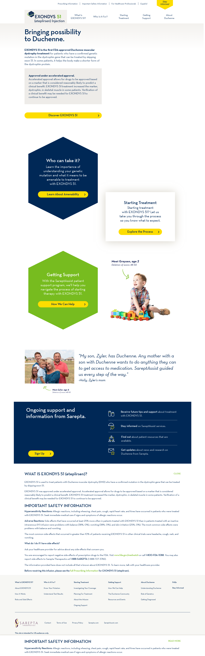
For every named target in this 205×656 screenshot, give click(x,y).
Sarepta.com (93, 622)
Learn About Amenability (63, 194)
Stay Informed (164, 3)
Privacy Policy (77, 622)
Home (41, 623)
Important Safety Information (94, 3)
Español (144, 3)
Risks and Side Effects (23, 599)
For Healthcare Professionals (123, 3)
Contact (48, 622)
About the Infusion (81, 599)
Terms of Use (62, 622)
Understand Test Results (53, 594)
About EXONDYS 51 (23, 588)
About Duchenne (169, 16)
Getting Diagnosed (148, 599)
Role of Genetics (147, 594)
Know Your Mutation (52, 588)
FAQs (174, 582)
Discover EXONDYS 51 (63, 115)
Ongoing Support (80, 605)
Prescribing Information (68, 3)
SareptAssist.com (111, 622)
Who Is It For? (100, 16)
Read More (177, 472)
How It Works (20, 594)
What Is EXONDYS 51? (78, 16)
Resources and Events (116, 599)
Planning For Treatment (83, 594)
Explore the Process (140, 231)
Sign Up (39, 453)
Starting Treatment (124, 16)
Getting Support (146, 16)
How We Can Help (62, 304)
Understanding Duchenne (151, 588)
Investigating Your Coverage (85, 588)
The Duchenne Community (118, 594)
